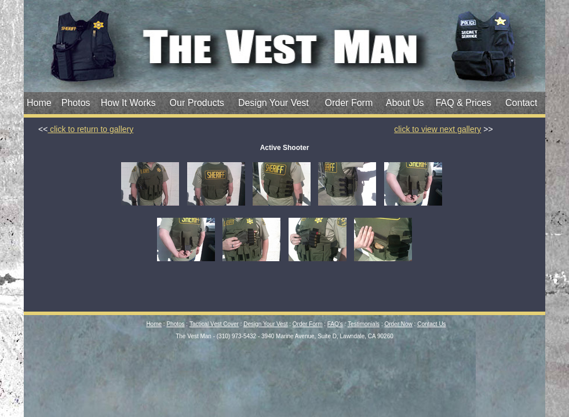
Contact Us (431, 324)
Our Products (197, 103)
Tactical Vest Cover (214, 324)
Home (39, 103)
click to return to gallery (90, 129)
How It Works (128, 103)
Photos (75, 103)
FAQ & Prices (463, 103)
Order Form (349, 103)
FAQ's (335, 324)
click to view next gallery (437, 129)
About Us (405, 103)
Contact (521, 103)
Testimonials (364, 324)
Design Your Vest (273, 103)
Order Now (398, 324)
